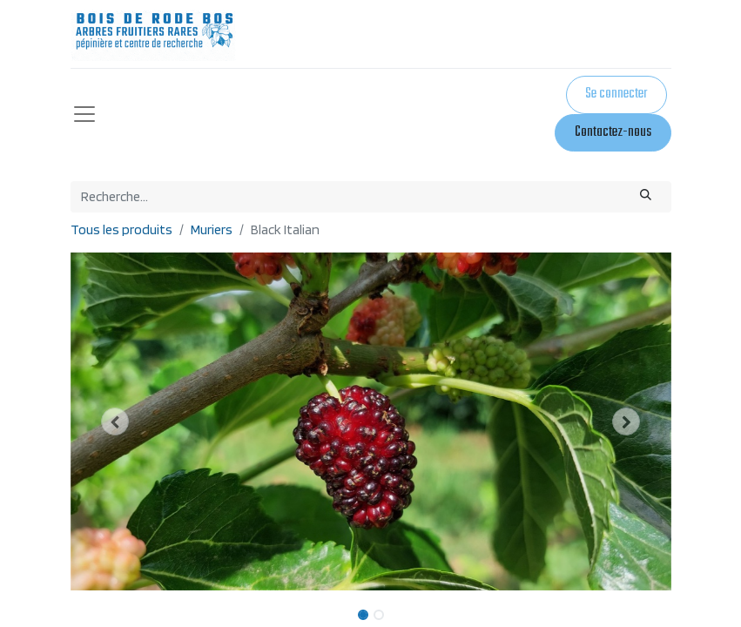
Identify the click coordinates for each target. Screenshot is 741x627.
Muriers (211, 229)
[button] (116, 421)
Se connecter (616, 94)
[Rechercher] (645, 196)
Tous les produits (121, 229)
